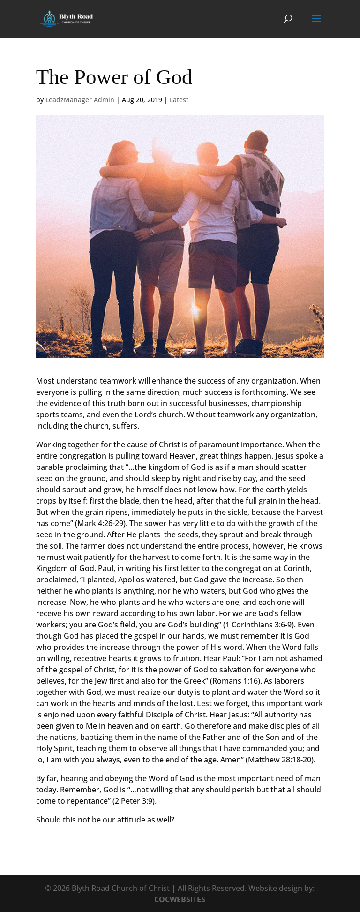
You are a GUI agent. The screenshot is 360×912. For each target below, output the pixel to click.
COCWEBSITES (179, 899)
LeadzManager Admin (79, 99)
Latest (179, 99)
